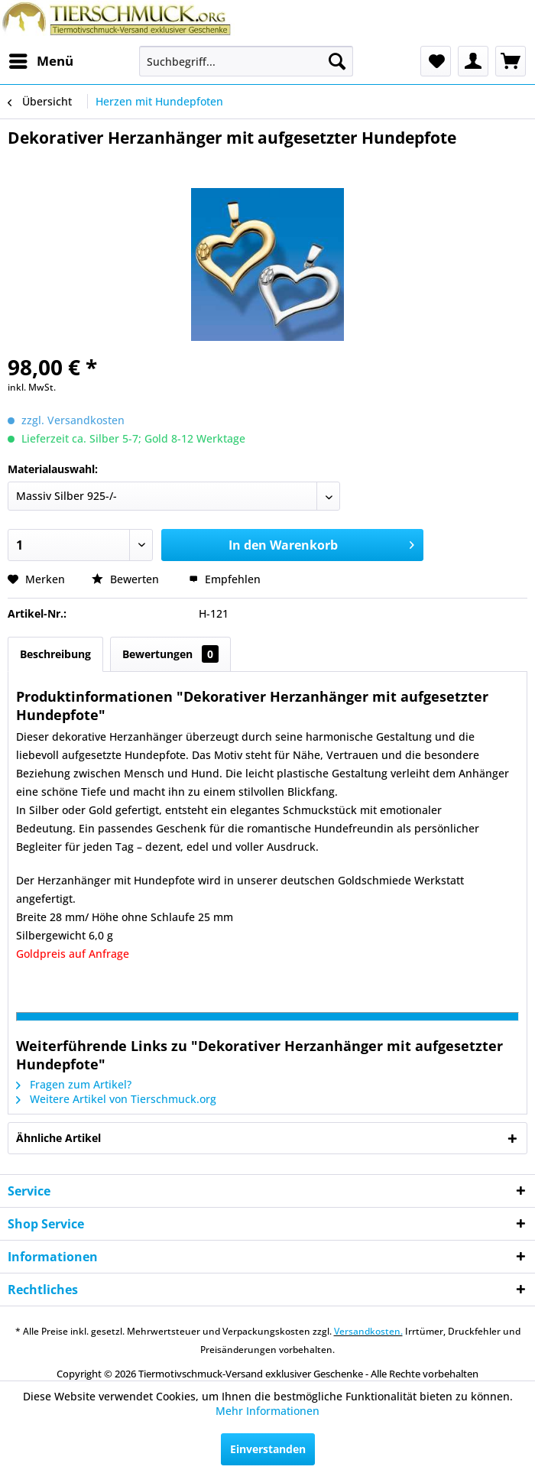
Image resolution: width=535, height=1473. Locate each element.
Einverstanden (268, 1449)
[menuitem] (40, 61)
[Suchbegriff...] (246, 61)
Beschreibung (55, 654)
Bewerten (127, 579)
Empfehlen (225, 579)
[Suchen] (337, 61)
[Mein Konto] (473, 61)
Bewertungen (170, 654)
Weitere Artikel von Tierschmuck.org (116, 1099)
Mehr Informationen (267, 1410)
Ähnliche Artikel (58, 1138)
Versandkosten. (368, 1331)
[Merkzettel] (435, 61)
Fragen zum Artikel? (73, 1084)
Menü (41, 59)
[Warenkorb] (510, 61)
